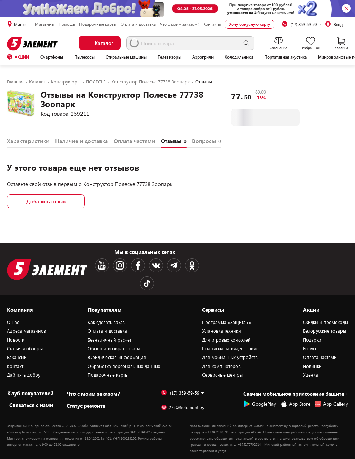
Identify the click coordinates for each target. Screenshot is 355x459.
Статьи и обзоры (25, 348)
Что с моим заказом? (179, 24)
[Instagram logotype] (120, 265)
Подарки (312, 340)
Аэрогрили (203, 57)
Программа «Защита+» (226, 322)
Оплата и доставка (138, 24)
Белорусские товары (324, 331)
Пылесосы (84, 57)
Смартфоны (51, 57)
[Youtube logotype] (102, 265)
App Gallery (331, 403)
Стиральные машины (126, 57)
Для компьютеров (221, 366)
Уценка (310, 375)
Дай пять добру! (24, 375)
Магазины (44, 24)
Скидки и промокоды (325, 322)
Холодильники (239, 57)
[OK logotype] (192, 265)
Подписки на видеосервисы (231, 348)
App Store (295, 403)
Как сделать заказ (106, 322)
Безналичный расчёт (109, 340)
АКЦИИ (18, 57)
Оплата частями (320, 357)
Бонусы (310, 348)
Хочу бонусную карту (249, 24)
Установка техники (221, 331)
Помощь (67, 24)
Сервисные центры (222, 375)
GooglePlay (259, 403)
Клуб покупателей (30, 393)
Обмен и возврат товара (114, 348)
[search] (246, 43)
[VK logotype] (156, 265)
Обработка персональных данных (124, 366)
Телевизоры (169, 57)
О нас (13, 322)
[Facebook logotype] (138, 265)
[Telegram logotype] (174, 265)
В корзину (265, 117)
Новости (16, 340)
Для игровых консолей (226, 340)
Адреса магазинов (26, 331)
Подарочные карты (97, 24)
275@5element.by (182, 408)
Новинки (312, 366)
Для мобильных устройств (230, 357)
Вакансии (17, 357)
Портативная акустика (285, 57)
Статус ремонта (86, 405)
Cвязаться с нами (31, 404)
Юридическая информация (117, 357)
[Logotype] (33, 44)
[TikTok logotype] (147, 283)
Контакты (212, 24)
